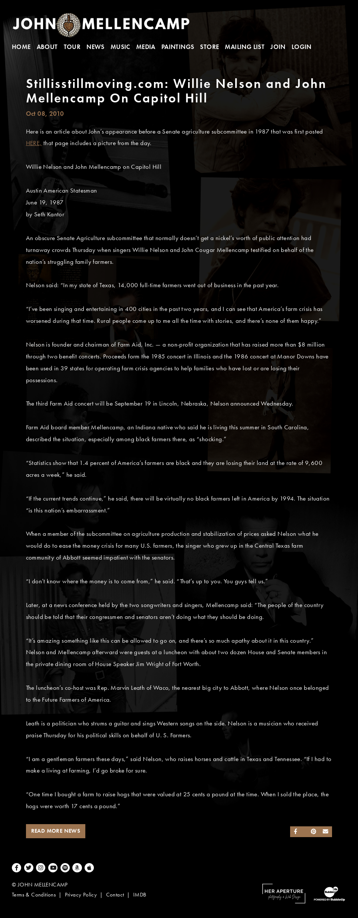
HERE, (34, 143)
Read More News (56, 831)
